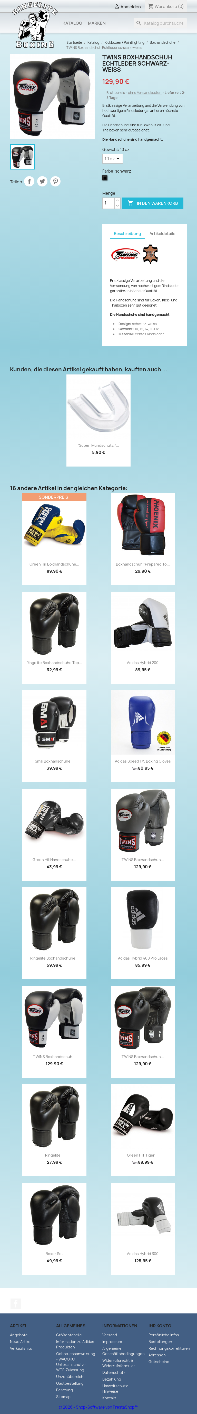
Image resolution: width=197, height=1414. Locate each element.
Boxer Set (54, 1253)
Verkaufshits (21, 1348)
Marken (97, 23)
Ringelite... (54, 1155)
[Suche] (160, 23)
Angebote (19, 1334)
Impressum (112, 1341)
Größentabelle (69, 1334)
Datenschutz (113, 1372)
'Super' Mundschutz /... (98, 445)
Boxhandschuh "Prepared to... (143, 564)
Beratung (64, 1390)
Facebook (16, 1304)
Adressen (157, 1355)
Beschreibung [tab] (127, 233)
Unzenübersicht (70, 1376)
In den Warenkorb (152, 203)
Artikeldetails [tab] (162, 233)
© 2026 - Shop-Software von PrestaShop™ (98, 1407)
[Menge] (108, 203)
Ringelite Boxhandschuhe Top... (54, 662)
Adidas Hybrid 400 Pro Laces (143, 958)
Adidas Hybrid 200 (143, 662)
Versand (109, 1334)
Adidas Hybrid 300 (143, 1253)
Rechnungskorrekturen (169, 1348)
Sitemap (63, 1396)
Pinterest (55, 181)
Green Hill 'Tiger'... (143, 1155)
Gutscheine (159, 1361)
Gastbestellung (70, 1383)
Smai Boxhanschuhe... (54, 761)
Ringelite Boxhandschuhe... (54, 958)
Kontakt (109, 1397)
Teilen (29, 181)
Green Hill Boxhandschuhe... (54, 564)
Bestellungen (160, 1341)
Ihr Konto (160, 1326)
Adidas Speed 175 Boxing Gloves (143, 761)
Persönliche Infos (164, 1334)
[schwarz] (105, 179)
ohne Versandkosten (145, 92)
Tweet (42, 181)
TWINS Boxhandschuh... (143, 859)
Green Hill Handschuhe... (54, 859)
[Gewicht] (112, 159)
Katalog (72, 23)
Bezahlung (111, 1379)
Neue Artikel (20, 1341)
